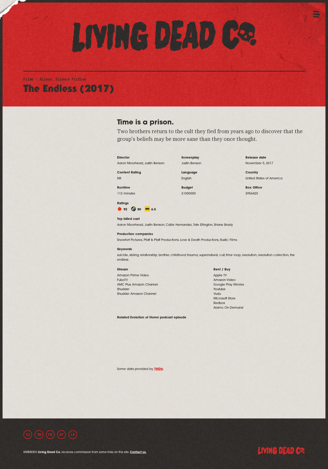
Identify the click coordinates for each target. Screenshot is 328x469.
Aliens (46, 79)
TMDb (158, 369)
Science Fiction (70, 79)
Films (28, 79)
